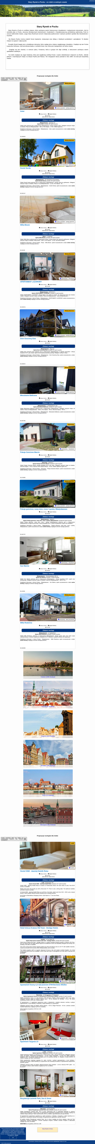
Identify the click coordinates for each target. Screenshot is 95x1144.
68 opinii (65, 520)
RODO (16, 1135)
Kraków (71, 900)
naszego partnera (34, 130)
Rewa (72, 197)
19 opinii (65, 996)
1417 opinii (59, 883)
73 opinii (52, 577)
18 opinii (53, 634)
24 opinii (55, 407)
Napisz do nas (63, 1141)
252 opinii (51, 124)
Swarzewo (71, 424)
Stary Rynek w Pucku (47, 1128)
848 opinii (62, 940)
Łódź (72, 843)
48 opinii (60, 1110)
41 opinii (57, 293)
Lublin (72, 1014)
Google (22, 1128)
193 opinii (55, 1053)
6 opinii (56, 463)
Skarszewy (70, 957)
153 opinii (54, 350)
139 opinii (53, 181)
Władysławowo (69, 83)
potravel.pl (92, 0)
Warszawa (71, 1070)
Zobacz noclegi (48, 120)
